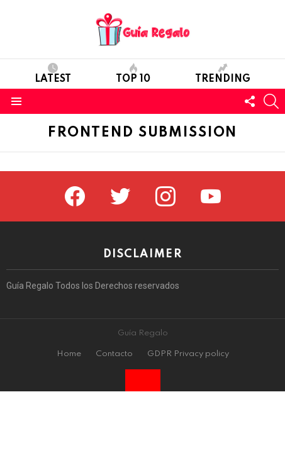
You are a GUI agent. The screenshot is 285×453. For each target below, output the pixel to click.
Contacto (114, 354)
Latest (53, 73)
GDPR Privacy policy (188, 354)
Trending (222, 73)
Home (69, 354)
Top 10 (133, 73)
